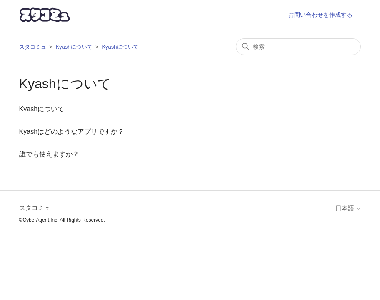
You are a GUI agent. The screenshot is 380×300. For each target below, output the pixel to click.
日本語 (348, 208)
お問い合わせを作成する (320, 14)
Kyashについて (73, 47)
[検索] (298, 46)
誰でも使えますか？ (49, 154)
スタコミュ (32, 47)
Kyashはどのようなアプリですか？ (71, 131)
